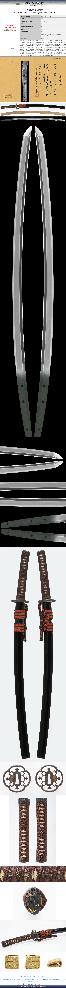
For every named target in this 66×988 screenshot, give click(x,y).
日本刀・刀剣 (17, 979)
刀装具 (22, 979)
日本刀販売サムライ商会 (6, 979)
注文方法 (41, 979)
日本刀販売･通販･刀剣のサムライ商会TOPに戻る (33, 976)
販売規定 (46, 979)
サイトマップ (60, 979)
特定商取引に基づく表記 (31, 979)
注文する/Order (10, 48)
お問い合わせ (52, 979)
